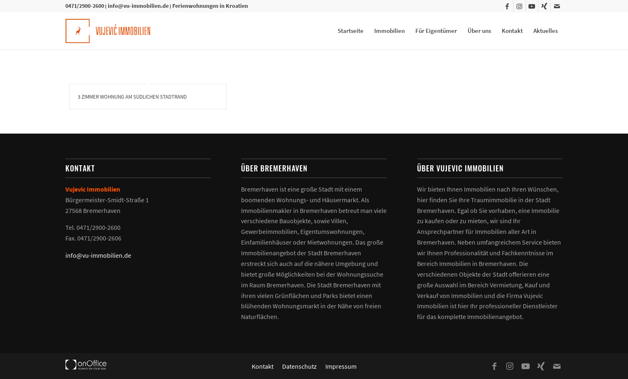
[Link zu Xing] (544, 6)
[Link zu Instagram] (520, 6)
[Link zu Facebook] (507, 6)
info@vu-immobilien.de (138, 5)
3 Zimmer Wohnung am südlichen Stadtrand (132, 96)
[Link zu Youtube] (532, 6)
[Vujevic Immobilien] (107, 30)
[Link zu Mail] (557, 6)
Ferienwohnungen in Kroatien (210, 5)
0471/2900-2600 (84, 5)
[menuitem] (350, 30)
